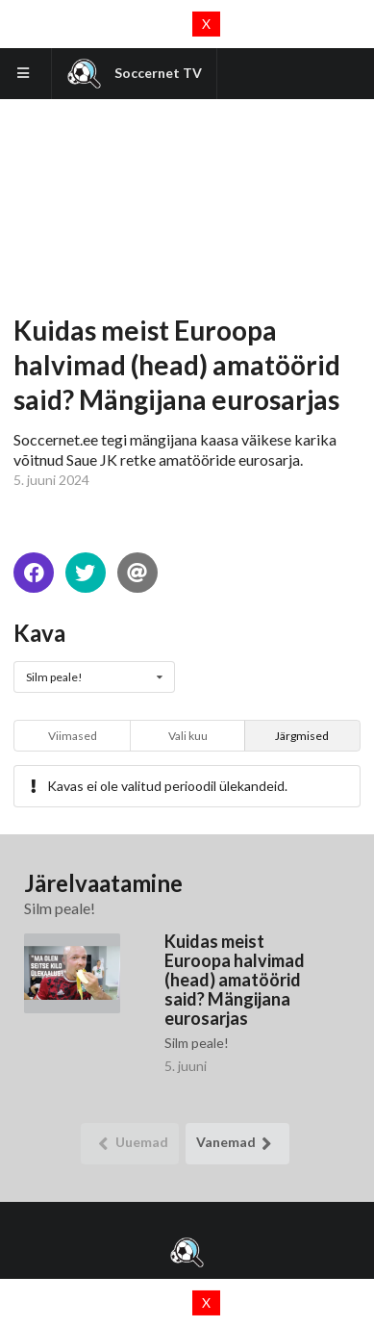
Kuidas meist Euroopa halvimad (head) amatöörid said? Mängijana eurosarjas (234, 979)
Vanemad (238, 1144)
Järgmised (302, 735)
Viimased (72, 735)
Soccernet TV (134, 73)
